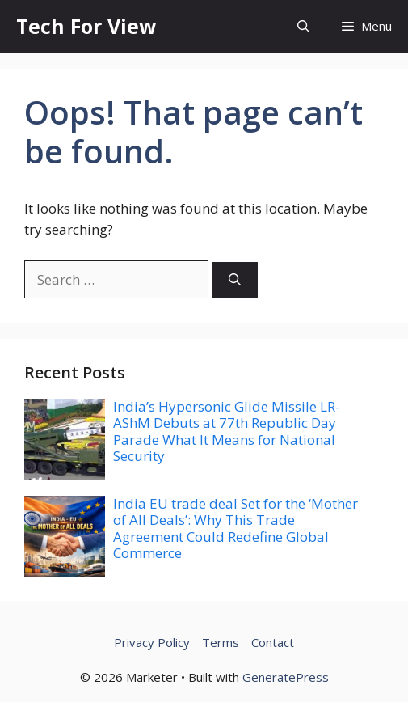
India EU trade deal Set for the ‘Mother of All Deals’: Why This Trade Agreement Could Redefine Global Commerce (235, 528)
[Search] (235, 280)
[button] (303, 26)
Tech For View (86, 26)
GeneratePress (285, 677)
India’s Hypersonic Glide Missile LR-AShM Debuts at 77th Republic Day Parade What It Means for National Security (226, 431)
